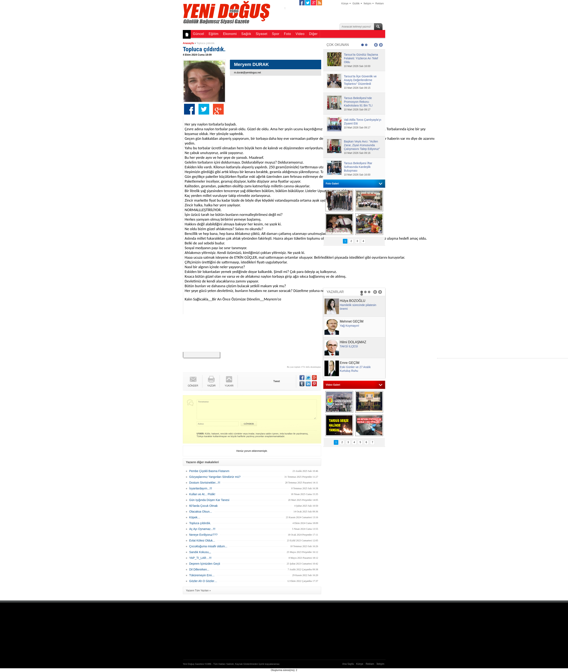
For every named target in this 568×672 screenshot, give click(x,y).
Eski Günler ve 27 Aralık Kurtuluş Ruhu (355, 368)
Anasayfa (188, 43)
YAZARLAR (335, 292)
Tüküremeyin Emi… (202, 575)
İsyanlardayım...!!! (200, 488)
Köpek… (194, 517)
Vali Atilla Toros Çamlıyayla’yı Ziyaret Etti (362, 121)
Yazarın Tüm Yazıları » (198, 590)
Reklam (379, 3)
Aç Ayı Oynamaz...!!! (202, 529)
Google (218, 109)
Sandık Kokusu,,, (200, 552)
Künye (344, 3)
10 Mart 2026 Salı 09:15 (357, 87)
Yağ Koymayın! (349, 325)
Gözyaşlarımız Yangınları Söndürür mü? (215, 476)
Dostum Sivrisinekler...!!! (204, 482)
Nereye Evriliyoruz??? (203, 534)
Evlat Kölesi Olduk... (202, 540)
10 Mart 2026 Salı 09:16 (357, 153)
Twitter (203, 109)
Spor (275, 34)
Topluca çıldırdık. (205, 43)
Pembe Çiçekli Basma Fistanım (209, 471)
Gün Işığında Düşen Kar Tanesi (209, 500)
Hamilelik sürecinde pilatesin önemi (358, 306)
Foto (287, 34)
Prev (376, 45)
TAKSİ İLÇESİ (349, 346)
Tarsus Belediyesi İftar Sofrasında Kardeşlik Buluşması (358, 166)
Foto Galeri (332, 183)
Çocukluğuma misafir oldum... (208, 546)
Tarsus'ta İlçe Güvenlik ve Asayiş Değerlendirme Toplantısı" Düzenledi (360, 80)
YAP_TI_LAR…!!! (200, 558)
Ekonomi (230, 34)
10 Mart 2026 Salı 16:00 (357, 66)
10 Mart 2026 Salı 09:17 (357, 109)
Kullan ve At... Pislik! (202, 494)
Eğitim (214, 34)
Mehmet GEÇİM (352, 321)
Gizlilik (356, 3)
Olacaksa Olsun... (200, 511)
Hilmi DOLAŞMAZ (353, 342)
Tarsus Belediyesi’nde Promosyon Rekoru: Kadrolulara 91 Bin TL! (358, 101)
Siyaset (261, 34)
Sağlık (246, 34)
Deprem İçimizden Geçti (204, 563)
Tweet (276, 381)
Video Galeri (333, 384)
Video (300, 34)
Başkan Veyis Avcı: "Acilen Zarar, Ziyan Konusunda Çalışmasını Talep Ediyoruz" (362, 145)
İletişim (367, 3)
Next (381, 45)
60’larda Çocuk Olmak (203, 505)
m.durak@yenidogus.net (247, 72)
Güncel (198, 34)
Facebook (189, 109)
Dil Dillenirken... (199, 569)
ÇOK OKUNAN (338, 45)
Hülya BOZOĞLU (352, 301)
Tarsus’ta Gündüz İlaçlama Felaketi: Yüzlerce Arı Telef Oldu (361, 58)
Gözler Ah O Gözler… (203, 581)
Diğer (313, 34)
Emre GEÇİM (349, 363)
